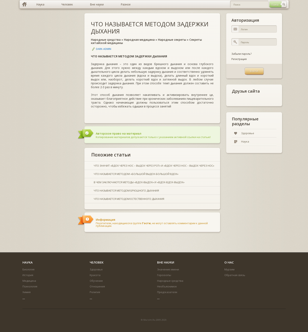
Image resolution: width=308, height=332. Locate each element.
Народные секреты (172, 40)
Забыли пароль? (241, 54)
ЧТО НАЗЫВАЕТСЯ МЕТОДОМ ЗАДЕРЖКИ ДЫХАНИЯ (149, 27)
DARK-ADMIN (103, 49)
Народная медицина (139, 40)
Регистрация (239, 59)
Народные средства (106, 40)
